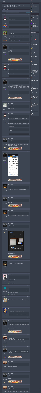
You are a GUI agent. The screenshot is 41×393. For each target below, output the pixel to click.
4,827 (4, 291)
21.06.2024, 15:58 (4, 43)
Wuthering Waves (34, 23)
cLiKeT (33, 53)
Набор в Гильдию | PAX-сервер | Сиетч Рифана (35, 11)
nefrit (33, 5)
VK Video (23, 5)
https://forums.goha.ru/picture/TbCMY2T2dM (34, 100)
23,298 (4, 144)
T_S (33, 90)
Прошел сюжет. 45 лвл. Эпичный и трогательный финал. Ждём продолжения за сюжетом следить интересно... (34, 76)
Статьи (10, 5)
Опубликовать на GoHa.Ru (15, 6)
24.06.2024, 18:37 (4, 285)
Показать (16, 283)
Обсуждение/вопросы (35, 6)
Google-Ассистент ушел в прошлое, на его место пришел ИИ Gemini (35, 26)
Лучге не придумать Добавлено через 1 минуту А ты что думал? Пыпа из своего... (34, 40)
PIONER (5, 6)
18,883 (4, 37)
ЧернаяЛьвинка (34, 25)
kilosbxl (5, 49)
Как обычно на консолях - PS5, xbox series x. (34, 92)
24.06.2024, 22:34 (4, 334)
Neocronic (34, 8)
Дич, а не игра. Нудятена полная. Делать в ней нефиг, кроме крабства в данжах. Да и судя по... (34, 109)
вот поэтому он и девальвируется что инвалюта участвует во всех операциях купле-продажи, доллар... (34, 105)
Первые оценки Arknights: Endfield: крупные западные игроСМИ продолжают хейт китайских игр (35, 18)
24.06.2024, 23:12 (4, 346)
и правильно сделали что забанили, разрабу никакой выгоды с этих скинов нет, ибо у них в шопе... (34, 56)
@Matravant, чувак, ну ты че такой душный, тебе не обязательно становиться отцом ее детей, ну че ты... (34, 35)
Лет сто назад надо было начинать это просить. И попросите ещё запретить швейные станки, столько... (34, 72)
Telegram (17, 5)
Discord (19, 5)
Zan (33, 17)
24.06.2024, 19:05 (4, 296)
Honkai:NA (4, 6)
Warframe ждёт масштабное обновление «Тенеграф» (35, 15)
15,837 (5, 366)
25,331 (4, 190)
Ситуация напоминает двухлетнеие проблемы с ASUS (34, 52)
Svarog (33, 98)
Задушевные (7, 5)
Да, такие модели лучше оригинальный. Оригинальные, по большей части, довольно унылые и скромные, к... (34, 84)
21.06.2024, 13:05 (4, 14)
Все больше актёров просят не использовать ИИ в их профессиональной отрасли (34, 70)
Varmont (5, 189)
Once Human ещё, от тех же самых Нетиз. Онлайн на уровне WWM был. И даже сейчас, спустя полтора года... (34, 97)
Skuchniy (5, 69)
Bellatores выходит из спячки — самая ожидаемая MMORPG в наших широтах (34, 95)
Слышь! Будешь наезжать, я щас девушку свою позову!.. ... (34, 48)
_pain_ (33, 77)
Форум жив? (32, 47)
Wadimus (34, 28)
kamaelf (33, 106)
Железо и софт (4, 5)
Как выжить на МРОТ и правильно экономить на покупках (34, 59)
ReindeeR (5, 313)
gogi (33, 20)
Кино (9, 5)
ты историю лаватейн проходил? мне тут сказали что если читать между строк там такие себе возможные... (34, 44)
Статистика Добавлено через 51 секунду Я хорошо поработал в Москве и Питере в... (34, 80)
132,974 (4, 119)
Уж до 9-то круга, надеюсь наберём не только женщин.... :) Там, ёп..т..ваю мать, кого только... (34, 89)
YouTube (21, 5)
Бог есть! (32, 87)
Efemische (5, 279)
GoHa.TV (14, 5)
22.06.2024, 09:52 (4, 78)
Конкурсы (12, 5)
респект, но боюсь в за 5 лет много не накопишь (34, 60)
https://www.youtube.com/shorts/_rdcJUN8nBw (34, 113)
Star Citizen (8, 6)
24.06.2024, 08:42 (4, 151)
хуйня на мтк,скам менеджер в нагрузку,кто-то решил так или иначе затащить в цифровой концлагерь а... (34, 64)
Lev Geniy (34, 73)
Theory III (5, 302)
